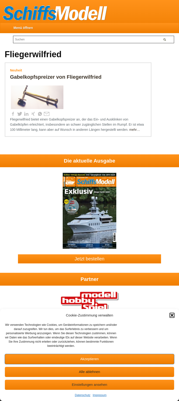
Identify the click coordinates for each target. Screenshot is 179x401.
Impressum (100, 395)
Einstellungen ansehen (89, 385)
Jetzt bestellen (89, 258)
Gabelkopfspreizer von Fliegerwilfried (55, 77)
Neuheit (16, 70)
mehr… (134, 129)
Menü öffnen (23, 28)
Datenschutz (82, 395)
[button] (172, 315)
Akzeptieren (89, 359)
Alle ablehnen (89, 372)
